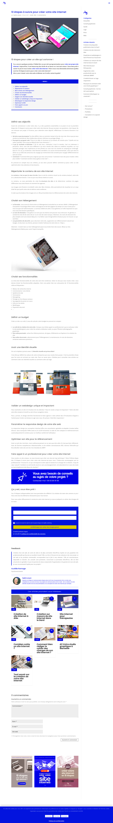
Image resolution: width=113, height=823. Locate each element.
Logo (84, 30)
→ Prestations (87, 109)
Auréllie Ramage (18, 568)
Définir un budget (20, 95)
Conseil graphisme (89, 24)
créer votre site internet (40, 69)
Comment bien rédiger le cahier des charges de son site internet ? (45, 654)
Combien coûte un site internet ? (22, 650)
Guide (31, 15)
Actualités (86, 21)
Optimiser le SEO (20, 103)
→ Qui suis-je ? (88, 106)
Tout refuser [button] (56, 816)
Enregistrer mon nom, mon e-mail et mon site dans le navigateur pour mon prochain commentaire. (44, 742)
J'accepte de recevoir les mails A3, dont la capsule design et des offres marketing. (32, 523)
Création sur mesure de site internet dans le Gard (44, 619)
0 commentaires (41, 15)
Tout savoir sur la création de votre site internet (21, 683)
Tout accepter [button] (64, 816)
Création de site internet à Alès (21, 618)
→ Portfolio (87, 112)
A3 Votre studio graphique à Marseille (68, 650)
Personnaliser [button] (49, 816)
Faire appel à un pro (21, 105)
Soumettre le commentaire (69, 746)
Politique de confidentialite (56, 821)
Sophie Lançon (17, 15)
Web (35, 15)
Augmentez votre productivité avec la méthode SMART (89, 73)
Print (85, 32)
